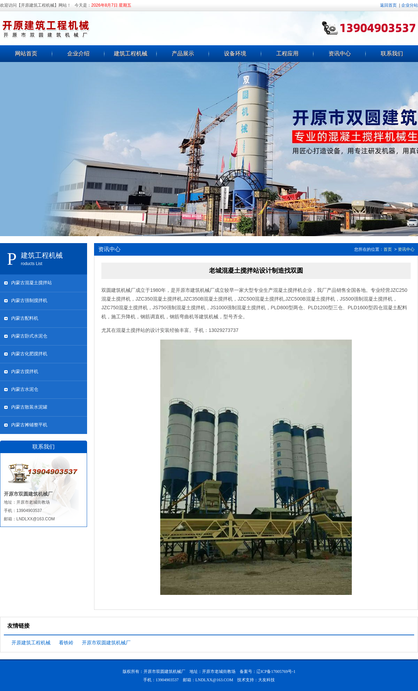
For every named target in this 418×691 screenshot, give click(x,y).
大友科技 (266, 679)
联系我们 (392, 53)
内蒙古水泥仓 (24, 389)
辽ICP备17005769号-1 (276, 671)
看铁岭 (66, 642)
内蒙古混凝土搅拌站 (31, 282)
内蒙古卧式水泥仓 (29, 336)
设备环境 (235, 53)
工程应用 (287, 53)
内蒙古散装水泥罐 (29, 407)
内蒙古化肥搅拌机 (29, 353)
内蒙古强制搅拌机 (29, 300)
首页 (388, 249)
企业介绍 (78, 53)
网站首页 (26, 53)
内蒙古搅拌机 (24, 371)
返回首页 (388, 5)
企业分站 (409, 5)
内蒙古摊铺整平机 (29, 424)
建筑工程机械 (130, 53)
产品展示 (183, 53)
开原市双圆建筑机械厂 (106, 642)
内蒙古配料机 (24, 318)
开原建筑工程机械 (31, 642)
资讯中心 (339, 53)
